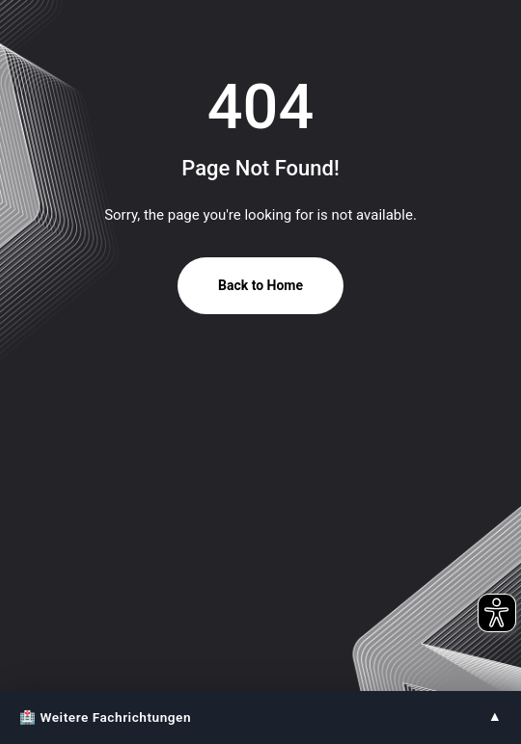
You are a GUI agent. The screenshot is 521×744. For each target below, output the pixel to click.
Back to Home (260, 285)
